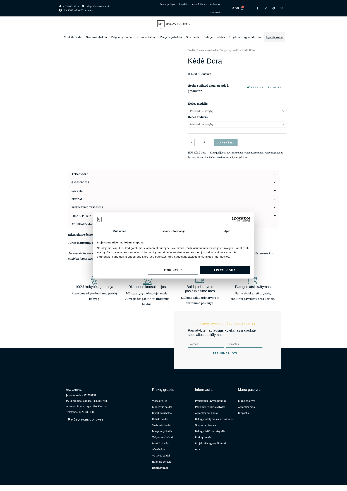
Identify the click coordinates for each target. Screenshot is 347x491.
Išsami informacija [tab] (173, 230)
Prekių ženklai (203, 443)
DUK (197, 455)
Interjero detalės (214, 37)
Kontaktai (214, 12)
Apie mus (215, 4)
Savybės (77, 197)
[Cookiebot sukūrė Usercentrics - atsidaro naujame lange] (234, 219)
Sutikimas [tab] (119, 230)
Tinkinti (173, 270)
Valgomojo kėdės (234, 50)
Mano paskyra (167, 4)
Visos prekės (159, 406)
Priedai (77, 205)
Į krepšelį (226, 144)
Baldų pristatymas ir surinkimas (214, 425)
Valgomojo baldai (122, 37)
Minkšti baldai (73, 37)
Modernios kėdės (207, 163)
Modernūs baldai (212, 158)
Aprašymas (80, 180)
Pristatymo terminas (88, 213)
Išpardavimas (274, 37)
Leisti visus (225, 270)
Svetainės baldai (96, 37)
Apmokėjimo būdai (206, 419)
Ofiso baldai (193, 37)
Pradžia (192, 50)
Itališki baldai (160, 425)
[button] (173, 180)
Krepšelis (183, 4)
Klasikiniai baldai (162, 419)
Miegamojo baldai (171, 37)
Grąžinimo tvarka (205, 431)
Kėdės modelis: (198, 103)
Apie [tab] (227, 230)
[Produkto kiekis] (198, 144)
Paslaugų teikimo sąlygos (210, 412)
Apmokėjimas (199, 4)
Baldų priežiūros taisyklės (210, 437)
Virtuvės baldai (146, 37)
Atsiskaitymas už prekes (91, 230)
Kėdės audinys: (198, 117)
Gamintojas (81, 188)
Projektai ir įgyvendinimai (245, 37)
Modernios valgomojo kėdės (236, 163)
